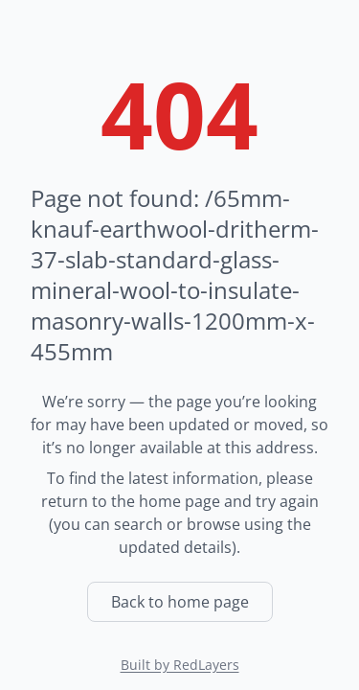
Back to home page (180, 601)
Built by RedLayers (180, 665)
